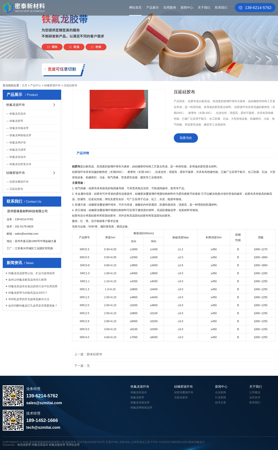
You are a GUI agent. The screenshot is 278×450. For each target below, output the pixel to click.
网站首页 (135, 7)
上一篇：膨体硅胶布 (88, 354)
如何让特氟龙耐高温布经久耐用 (27, 279)
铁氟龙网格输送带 (20, 135)
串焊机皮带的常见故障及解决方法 (28, 299)
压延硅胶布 (70, 85)
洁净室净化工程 (140, 442)
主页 (24, 85)
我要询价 (186, 138)
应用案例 (169, 7)
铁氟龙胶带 (16, 120)
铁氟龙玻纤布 (15, 104)
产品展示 (152, 7)
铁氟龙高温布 (18, 113)
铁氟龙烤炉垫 (18, 142)
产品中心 (35, 85)
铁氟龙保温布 (18, 156)
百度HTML (112, 442)
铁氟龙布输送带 (19, 128)
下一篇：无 (82, 365)
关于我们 (204, 7)
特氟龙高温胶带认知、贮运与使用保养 (31, 273)
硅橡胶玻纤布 (52, 85)
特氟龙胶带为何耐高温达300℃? (27, 292)
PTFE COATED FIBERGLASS (169, 442)
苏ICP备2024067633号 (91, 442)
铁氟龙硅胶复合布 (20, 164)
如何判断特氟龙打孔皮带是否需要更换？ (32, 305)
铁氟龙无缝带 (18, 149)
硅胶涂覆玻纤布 (19, 181)
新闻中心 (187, 7)
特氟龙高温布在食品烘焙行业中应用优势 (32, 286)
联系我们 (221, 7)
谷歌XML (124, 442)
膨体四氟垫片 (196, 442)
